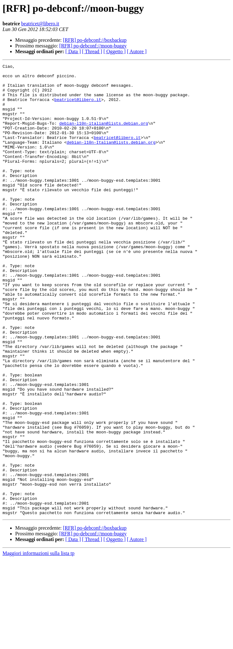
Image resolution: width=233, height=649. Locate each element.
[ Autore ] (136, 51)
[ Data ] (73, 51)
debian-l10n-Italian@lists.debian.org (111, 158)
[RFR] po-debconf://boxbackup (94, 40)
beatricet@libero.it (40, 23)
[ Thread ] (92, 51)
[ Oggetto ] (114, 51)
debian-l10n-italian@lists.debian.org (103, 135)
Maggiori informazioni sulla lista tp (39, 643)
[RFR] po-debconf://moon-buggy (93, 45)
